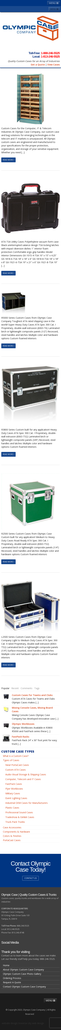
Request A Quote (12, 982)
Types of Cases (11, 760)
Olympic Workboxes (23, 723)
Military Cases (12, 793)
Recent (15, 688)
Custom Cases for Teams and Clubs (32, 695)
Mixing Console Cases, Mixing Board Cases (32, 709)
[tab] (5, 688)
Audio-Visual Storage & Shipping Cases (25, 774)
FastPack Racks (20, 736)
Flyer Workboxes (14, 788)
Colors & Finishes (12, 835)
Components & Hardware (16, 831)
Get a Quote (38, 64)
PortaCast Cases (11, 840)
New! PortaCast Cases (17, 764)
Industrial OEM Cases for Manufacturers (26, 802)
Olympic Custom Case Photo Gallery (22, 973)
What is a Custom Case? (15, 755)
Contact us (30, 878)
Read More (8, 159)
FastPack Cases (13, 783)
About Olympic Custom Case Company (23, 969)
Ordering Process (12, 978)
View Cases (53, 64)
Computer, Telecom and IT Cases (23, 779)
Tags (37, 688)
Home (6, 965)
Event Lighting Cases (16, 798)
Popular (5, 688)
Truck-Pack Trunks (15, 821)
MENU (53, 3)
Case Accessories (12, 827)
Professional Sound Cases (19, 812)
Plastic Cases (12, 807)
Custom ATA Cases (15, 769)
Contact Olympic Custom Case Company (24, 986)
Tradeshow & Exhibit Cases (19, 817)
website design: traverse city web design (23, 1023)
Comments (26, 688)
